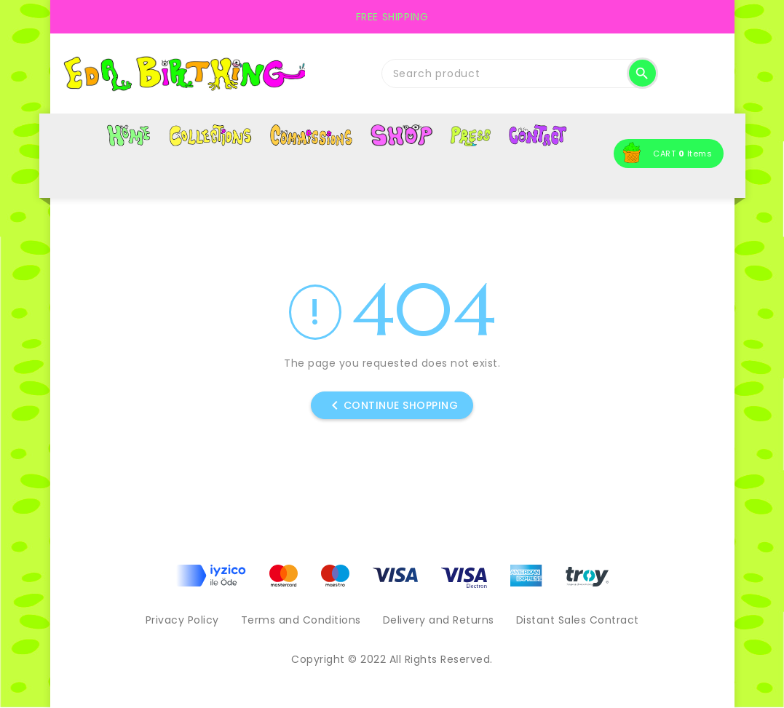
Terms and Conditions (301, 620)
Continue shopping (392, 405)
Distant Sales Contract (577, 620)
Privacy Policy (182, 620)
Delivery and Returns (438, 620)
